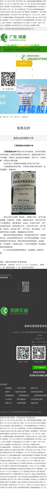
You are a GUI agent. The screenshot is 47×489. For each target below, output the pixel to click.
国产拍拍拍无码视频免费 (8, 469)
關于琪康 (8, 62)
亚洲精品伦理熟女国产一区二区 (10, 460)
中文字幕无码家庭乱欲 (38, 458)
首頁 (11, 117)
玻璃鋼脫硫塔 (24, 395)
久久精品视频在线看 (14, 455)
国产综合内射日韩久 (11, 477)
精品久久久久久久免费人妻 (31, 460)
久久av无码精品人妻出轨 (27, 471)
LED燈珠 (8, 399)
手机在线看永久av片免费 (17, 463)
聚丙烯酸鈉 (21, 399)
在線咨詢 (41, 367)
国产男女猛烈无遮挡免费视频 (29, 477)
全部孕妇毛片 (17, 447)
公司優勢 (8, 70)
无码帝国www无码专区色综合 (36, 463)
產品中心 (24, 63)
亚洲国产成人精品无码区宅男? (14, 450)
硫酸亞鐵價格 (10, 267)
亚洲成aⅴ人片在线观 (38, 479)
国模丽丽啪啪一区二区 (38, 487)
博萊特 (7, 392)
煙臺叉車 (34, 388)
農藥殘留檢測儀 (40, 395)
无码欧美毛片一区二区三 (17, 485)
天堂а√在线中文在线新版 (21, 479)
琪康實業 (15, 250)
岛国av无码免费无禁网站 (21, 487)
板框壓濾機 (21, 403)
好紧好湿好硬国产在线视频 (31, 455)
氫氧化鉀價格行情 (12, 262)
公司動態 (24, 70)
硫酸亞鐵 (34, 403)
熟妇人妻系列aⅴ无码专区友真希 (28, 482)
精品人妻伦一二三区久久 (21, 458)
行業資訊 (25, 290)
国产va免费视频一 (38, 469)
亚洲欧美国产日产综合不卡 (22, 474)
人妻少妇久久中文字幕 (33, 450)
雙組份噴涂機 (20, 392)
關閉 (42, 265)
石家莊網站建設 (37, 399)
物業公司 (8, 403)
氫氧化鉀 (25, 117)
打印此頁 (34, 265)
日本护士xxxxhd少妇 (33, 485)
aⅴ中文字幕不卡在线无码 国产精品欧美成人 (14, 466)
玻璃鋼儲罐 (9, 395)
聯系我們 (24, 76)
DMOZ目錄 (21, 388)
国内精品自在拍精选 (24, 469)
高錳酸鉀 (8, 388)
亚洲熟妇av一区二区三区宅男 (26, 452)
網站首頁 (8, 56)
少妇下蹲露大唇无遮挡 (30, 447)
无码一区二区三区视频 (37, 466)
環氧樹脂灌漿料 (37, 392)
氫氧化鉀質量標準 (28, 267)
